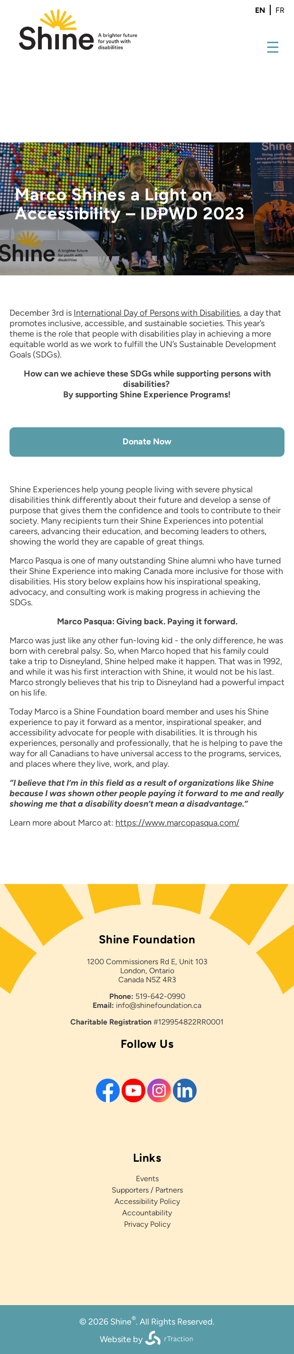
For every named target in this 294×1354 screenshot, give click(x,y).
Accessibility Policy (147, 1201)
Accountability (147, 1212)
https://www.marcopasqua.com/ (177, 823)
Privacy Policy (147, 1224)
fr (280, 10)
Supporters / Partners (147, 1189)
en (260, 10)
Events (147, 1178)
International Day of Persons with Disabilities (157, 313)
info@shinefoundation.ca (158, 1005)
